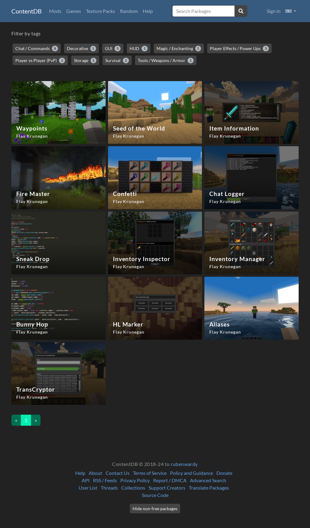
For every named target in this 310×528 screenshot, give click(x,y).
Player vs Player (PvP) (40, 60)
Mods (55, 11)
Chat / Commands (36, 48)
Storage (85, 60)
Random (129, 11)
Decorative (81, 48)
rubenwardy (184, 464)
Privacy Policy (135, 480)
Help (148, 11)
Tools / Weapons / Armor (166, 60)
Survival (117, 60)
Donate (224, 473)
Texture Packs (100, 11)
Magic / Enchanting (179, 48)
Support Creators (167, 488)
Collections (133, 488)
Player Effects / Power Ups (239, 48)
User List (88, 488)
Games (73, 11)
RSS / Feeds (105, 480)
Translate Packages (209, 488)
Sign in (274, 11)
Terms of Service (150, 473)
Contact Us (118, 473)
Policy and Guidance (191, 473)
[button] (291, 11)
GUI (113, 48)
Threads (109, 488)
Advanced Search (208, 480)
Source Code (155, 495)
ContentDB (26, 11)
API (86, 480)
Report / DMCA (170, 480)
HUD (139, 48)
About (95, 473)
